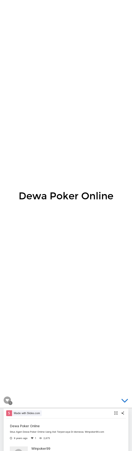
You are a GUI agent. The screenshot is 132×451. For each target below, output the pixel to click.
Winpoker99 (40, 448)
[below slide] (124, 401)
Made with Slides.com (27, 413)
